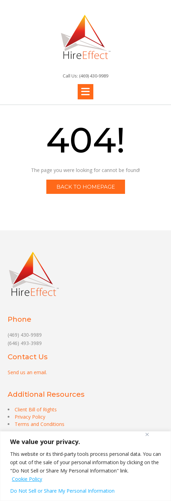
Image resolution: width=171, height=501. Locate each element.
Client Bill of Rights (36, 409)
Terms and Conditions (39, 424)
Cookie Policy (27, 479)
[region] (85, 466)
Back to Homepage (85, 186)
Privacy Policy (30, 416)
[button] (85, 91)
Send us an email (27, 372)
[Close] (147, 434)
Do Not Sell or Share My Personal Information (62, 490)
